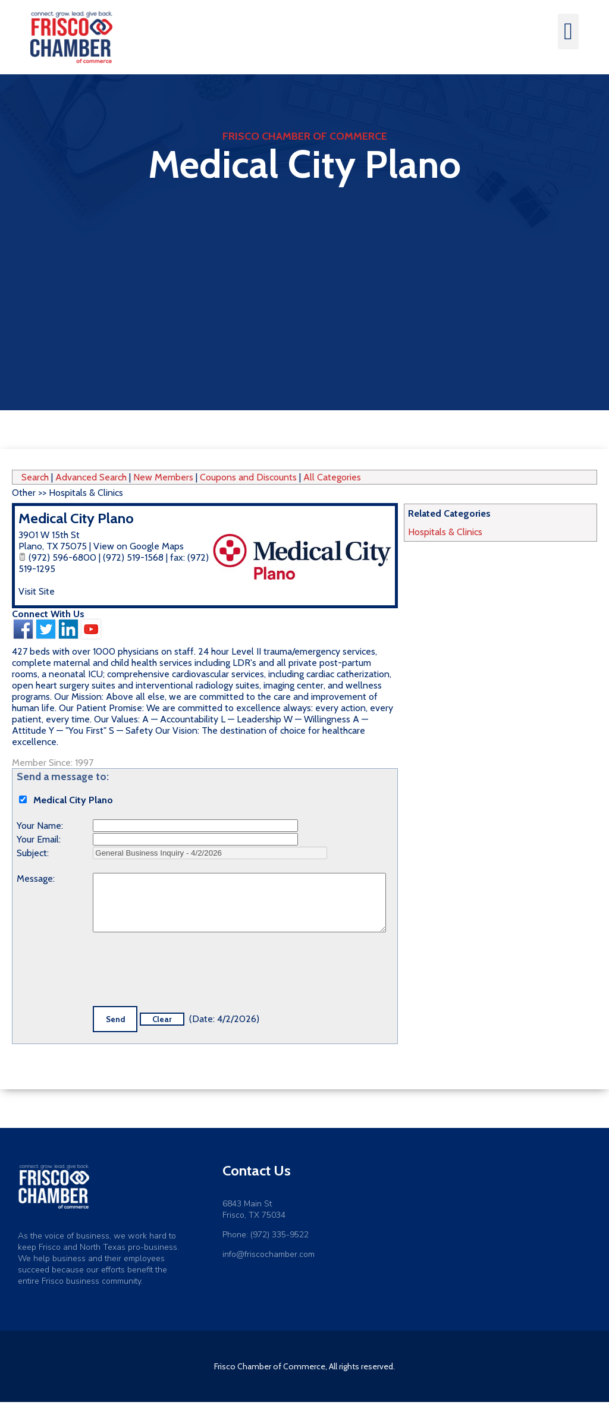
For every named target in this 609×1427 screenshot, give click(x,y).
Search (35, 477)
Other (24, 492)
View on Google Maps (138, 546)
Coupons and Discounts (248, 477)
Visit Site (36, 591)
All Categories (332, 477)
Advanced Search (91, 477)
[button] (568, 31)
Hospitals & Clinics (445, 532)
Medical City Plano (76, 518)
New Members (163, 477)
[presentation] (183, 971)
